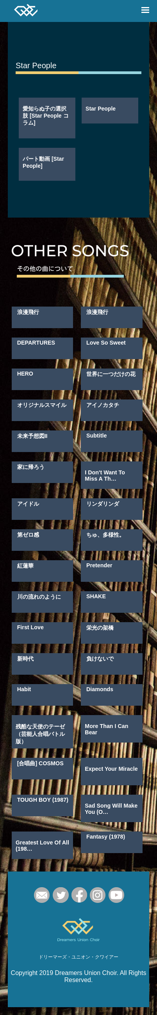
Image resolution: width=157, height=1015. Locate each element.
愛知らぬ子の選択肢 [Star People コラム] (45, 115)
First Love (30, 627)
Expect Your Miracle (111, 769)
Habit (24, 689)
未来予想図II (32, 436)
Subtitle (96, 435)
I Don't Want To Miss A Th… (105, 475)
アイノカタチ (102, 405)
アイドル (28, 504)
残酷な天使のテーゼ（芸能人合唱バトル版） (40, 733)
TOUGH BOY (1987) (42, 800)
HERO (25, 373)
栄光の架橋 (100, 628)
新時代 (25, 658)
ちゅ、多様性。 (105, 535)
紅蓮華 (25, 566)
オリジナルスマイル (41, 405)
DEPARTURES (36, 343)
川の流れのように (39, 597)
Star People (101, 108)
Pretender (99, 565)
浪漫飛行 (28, 312)
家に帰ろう (31, 467)
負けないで (100, 658)
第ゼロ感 (28, 535)
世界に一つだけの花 (111, 374)
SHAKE (96, 596)
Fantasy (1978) (105, 836)
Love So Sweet (106, 343)
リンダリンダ (102, 504)
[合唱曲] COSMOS (40, 763)
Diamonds (99, 689)
